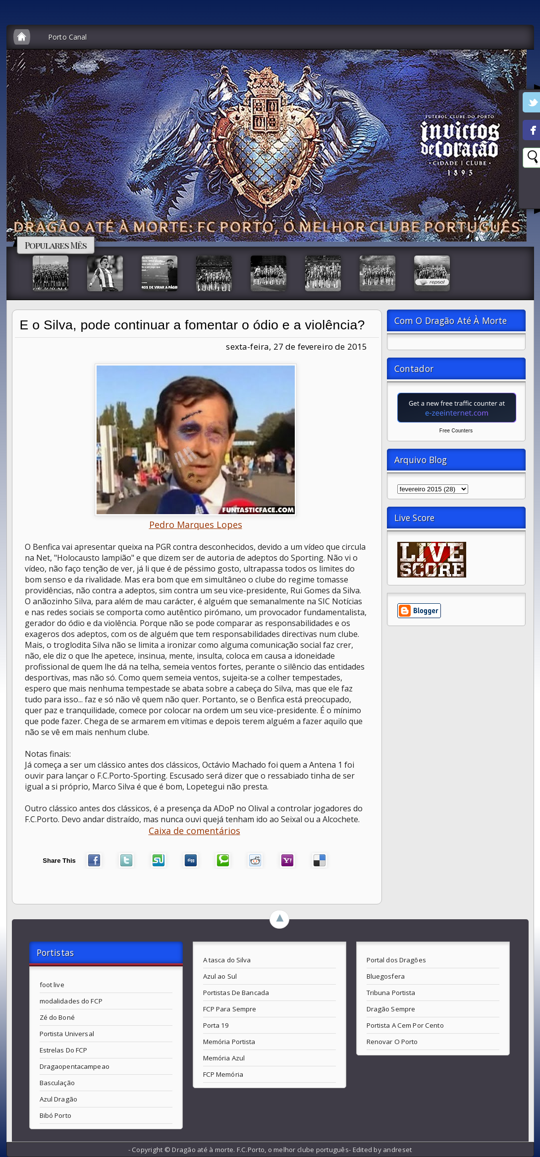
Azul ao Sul (220, 976)
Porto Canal (67, 37)
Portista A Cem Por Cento (405, 1025)
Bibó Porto (55, 1115)
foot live (52, 984)
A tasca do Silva (227, 959)
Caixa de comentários (194, 831)
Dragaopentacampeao (74, 1066)
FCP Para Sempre (230, 1008)
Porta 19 (216, 1025)
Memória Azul (224, 1057)
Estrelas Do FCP (64, 1050)
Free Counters (456, 430)
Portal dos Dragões (396, 959)
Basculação (57, 1082)
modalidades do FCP (71, 1001)
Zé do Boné (57, 1017)
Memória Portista (229, 1041)
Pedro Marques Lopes (195, 524)
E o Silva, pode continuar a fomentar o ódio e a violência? (192, 324)
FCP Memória (223, 1074)
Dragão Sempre (391, 1008)
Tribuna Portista (391, 992)
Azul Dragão (58, 1099)
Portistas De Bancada (236, 992)
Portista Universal (67, 1033)
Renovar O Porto (392, 1041)
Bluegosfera (386, 976)
